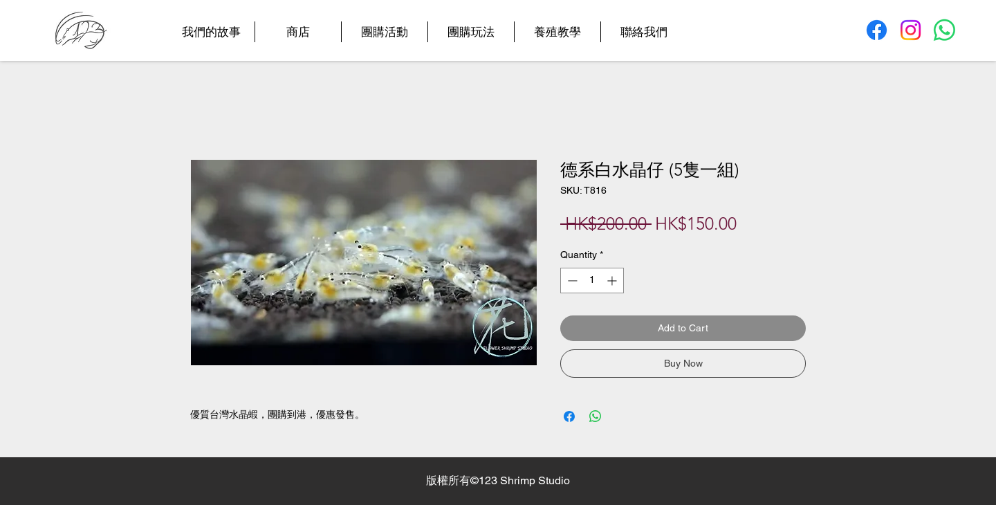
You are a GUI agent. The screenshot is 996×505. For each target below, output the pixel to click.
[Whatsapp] (944, 30)
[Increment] (613, 280)
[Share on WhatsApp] (595, 416)
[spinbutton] (592, 280)
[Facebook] (876, 30)
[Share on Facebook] (569, 416)
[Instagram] (910, 30)
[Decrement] (571, 280)
